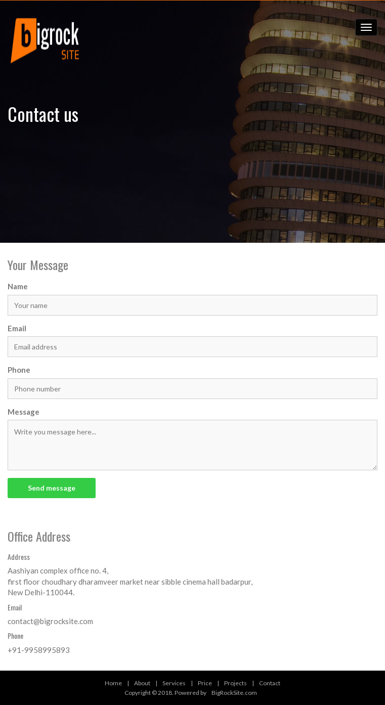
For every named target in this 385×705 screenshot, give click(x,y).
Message (23, 411)
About (142, 683)
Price (205, 683)
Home (113, 683)
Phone (19, 369)
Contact (269, 683)
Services (174, 683)
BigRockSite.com (234, 692)
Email (17, 328)
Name (18, 286)
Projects (235, 683)
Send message (51, 487)
